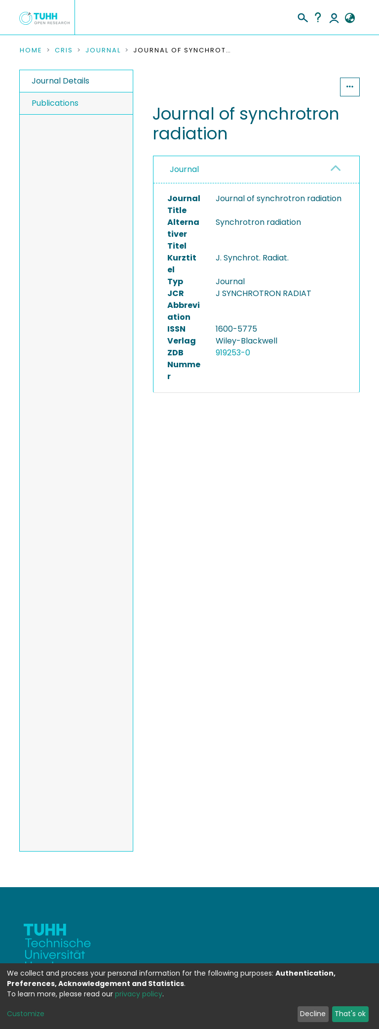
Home (31, 50)
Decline (313, 1014)
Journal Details (60, 80)
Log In (334, 17)
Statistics (310, 86)
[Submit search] (302, 16)
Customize (25, 1014)
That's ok (350, 1014)
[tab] (256, 169)
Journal (103, 50)
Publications (55, 103)
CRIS (64, 50)
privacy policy (138, 994)
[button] (349, 18)
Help (318, 17)
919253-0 (233, 352)
